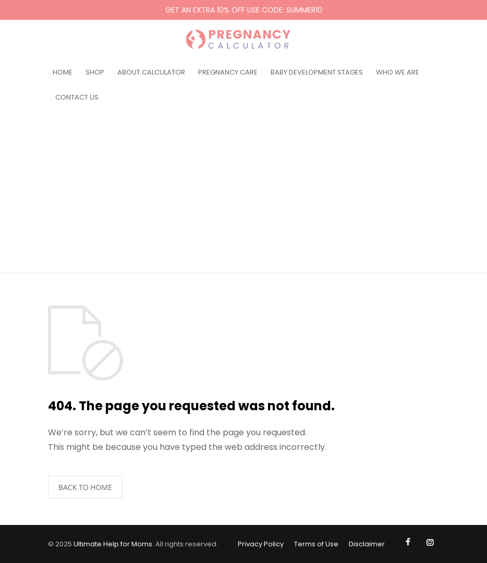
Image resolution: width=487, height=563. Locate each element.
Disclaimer (367, 544)
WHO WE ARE (397, 72)
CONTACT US (77, 97)
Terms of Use (316, 544)
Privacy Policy (261, 544)
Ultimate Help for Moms (113, 544)
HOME (62, 72)
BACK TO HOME (85, 487)
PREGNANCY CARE (228, 72)
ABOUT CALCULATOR (151, 72)
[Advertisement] (243, 194)
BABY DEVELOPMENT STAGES (317, 72)
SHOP (95, 72)
